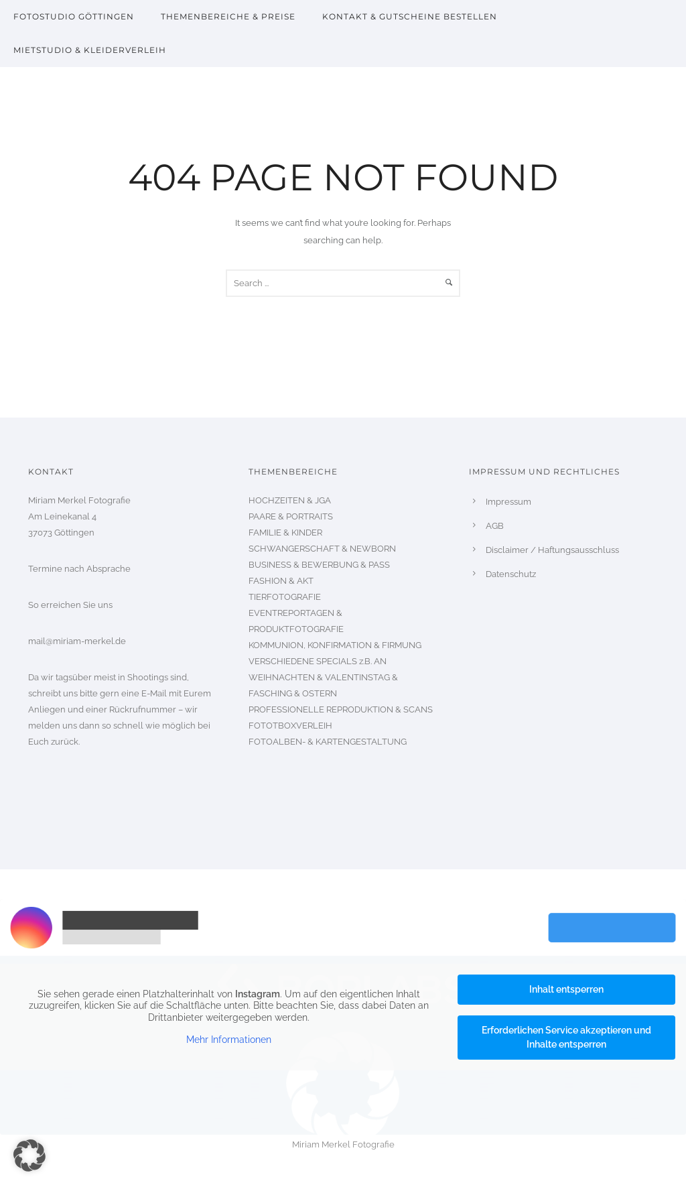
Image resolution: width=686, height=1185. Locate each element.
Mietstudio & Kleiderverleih (89, 50)
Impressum (508, 502)
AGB (495, 526)
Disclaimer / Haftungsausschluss (552, 550)
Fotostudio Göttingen (73, 16)
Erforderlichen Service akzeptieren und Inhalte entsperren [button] (566, 1037)
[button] (29, 1155)
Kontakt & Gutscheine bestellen (409, 16)
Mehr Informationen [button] (228, 1039)
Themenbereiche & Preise (228, 16)
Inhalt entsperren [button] (566, 989)
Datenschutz (511, 574)
